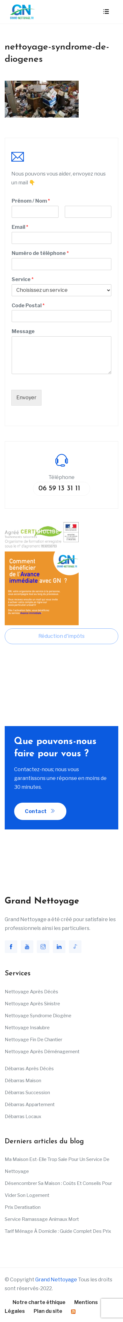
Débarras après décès (29, 1068)
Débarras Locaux (23, 1116)
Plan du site (48, 1311)
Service (23, 279)
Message (23, 331)
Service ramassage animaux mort (42, 1219)
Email (20, 227)
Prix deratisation (23, 1207)
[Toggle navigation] (106, 12)
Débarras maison (23, 1080)
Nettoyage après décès (31, 992)
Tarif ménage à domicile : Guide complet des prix (58, 1231)
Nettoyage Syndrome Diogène (38, 1016)
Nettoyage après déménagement (42, 1051)
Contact (40, 811)
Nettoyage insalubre (27, 1027)
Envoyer (26, 398)
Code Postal (28, 306)
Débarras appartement (30, 1104)
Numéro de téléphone (40, 253)
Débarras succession (27, 1092)
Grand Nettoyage (56, 1280)
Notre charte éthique (39, 1302)
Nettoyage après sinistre (32, 1004)
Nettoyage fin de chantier (33, 1039)
